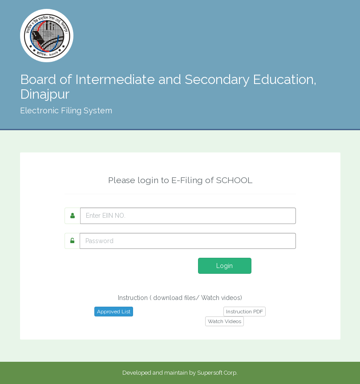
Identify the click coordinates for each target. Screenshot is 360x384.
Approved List (113, 311)
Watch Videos (224, 321)
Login (224, 265)
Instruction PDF (244, 311)
